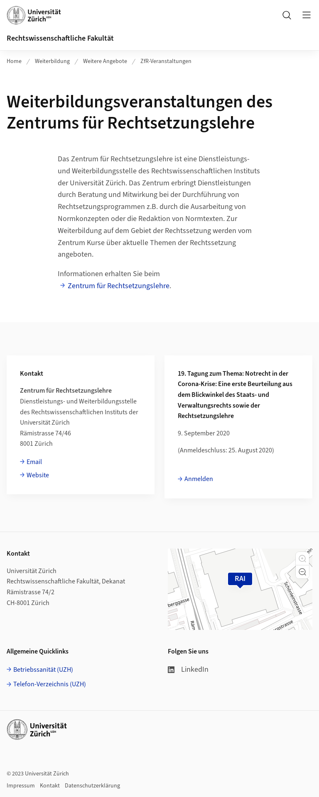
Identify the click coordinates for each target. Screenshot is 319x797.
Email (34, 462)
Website (38, 475)
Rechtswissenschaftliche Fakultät (60, 38)
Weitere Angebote (105, 61)
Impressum (21, 786)
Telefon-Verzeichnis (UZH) (49, 684)
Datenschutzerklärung (92, 786)
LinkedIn (188, 669)
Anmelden (198, 479)
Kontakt (50, 786)
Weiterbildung (52, 61)
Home (14, 61)
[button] (302, 558)
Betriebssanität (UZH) (43, 669)
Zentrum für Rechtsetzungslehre (118, 286)
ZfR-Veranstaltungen (165, 61)
